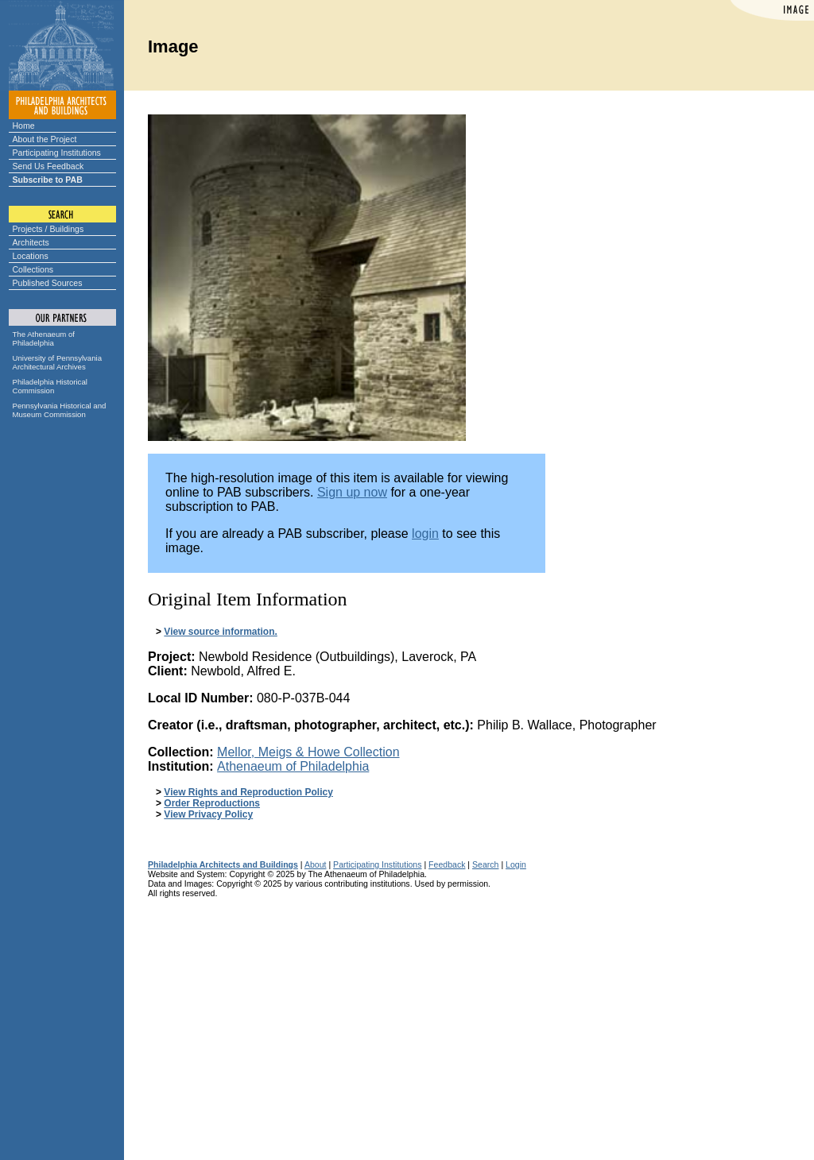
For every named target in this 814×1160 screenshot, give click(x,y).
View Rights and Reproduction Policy (248, 792)
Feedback (446, 864)
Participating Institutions (57, 152)
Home (24, 125)
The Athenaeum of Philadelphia (44, 338)
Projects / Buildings (48, 229)
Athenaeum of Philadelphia (293, 766)
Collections (33, 269)
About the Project (45, 139)
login (425, 533)
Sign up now (352, 492)
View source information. (220, 631)
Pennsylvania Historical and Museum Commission (60, 410)
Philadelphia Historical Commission (50, 386)
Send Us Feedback (48, 166)
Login (516, 864)
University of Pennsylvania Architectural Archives (58, 362)
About (315, 864)
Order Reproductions (212, 803)
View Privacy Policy (208, 814)
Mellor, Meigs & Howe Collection (308, 752)
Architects (31, 242)
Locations (30, 256)
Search (485, 864)
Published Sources (48, 283)
